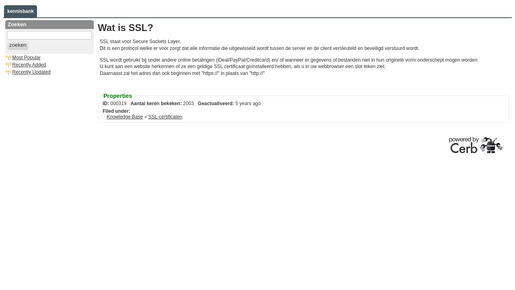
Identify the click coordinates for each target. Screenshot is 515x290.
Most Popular (26, 57)
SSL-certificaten (165, 117)
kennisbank (20, 11)
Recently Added (29, 65)
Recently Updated (31, 72)
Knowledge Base (125, 117)
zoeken (18, 45)
